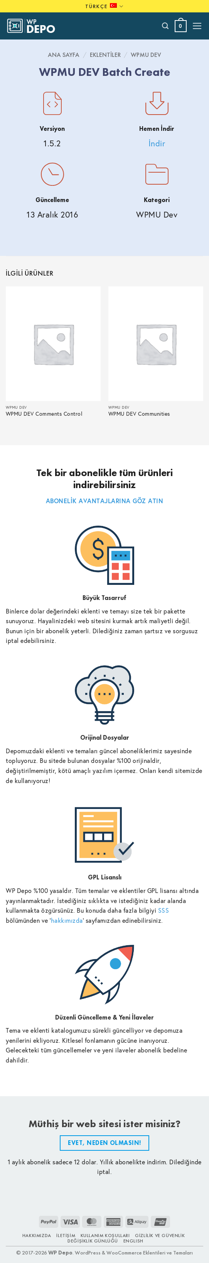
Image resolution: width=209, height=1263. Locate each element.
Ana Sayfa (63, 55)
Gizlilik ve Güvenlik (160, 1235)
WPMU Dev (146, 55)
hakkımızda (67, 920)
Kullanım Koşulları (105, 1235)
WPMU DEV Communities (139, 414)
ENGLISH (133, 1241)
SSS (163, 910)
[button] (181, 26)
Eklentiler (105, 55)
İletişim (65, 1235)
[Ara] (165, 26)
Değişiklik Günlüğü (92, 1241)
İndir (156, 143)
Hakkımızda (36, 1235)
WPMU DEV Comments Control (44, 414)
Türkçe (104, 6)
